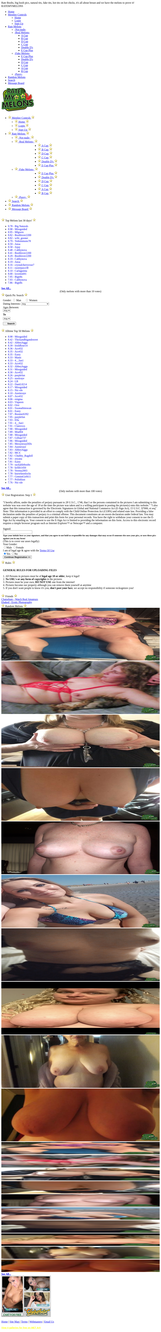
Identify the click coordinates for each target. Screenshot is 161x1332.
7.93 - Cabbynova (17, 279)
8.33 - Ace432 (15, 363)
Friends (9, 596)
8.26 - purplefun (16, 375)
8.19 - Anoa (14, 261)
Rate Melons (14, 26)
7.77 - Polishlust (16, 479)
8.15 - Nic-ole (15, 390)
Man (17, 300)
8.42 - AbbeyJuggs (18, 342)
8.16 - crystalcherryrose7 (21, 264)
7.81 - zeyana (15, 458)
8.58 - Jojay (14, 247)
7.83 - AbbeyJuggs (18, 449)
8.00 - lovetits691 (17, 273)
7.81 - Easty (14, 461)
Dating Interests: (12, 303)
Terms (24, 1321)
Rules (8, 562)
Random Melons (16, 77)
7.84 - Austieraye (17, 446)
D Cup (24, 41)
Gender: (7, 300)
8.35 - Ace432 (15, 351)
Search (11, 80)
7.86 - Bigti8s (15, 282)
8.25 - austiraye (16, 378)
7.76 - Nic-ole (15, 482)
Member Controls (17, 14)
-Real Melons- (22, 32)
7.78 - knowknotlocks (19, 473)
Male (8, 547)
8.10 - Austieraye (17, 393)
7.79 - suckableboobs (19, 464)
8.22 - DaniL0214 (17, 384)
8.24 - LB (13, 381)
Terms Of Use (47, 550)
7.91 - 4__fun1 (16, 423)
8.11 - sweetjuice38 (18, 267)
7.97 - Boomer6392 (18, 414)
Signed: (7, 528)
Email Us (49, 1321)
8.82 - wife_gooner (18, 238)
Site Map (15, 1321)
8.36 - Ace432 (15, 348)
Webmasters (35, 1321)
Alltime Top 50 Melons (17, 331)
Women (31, 300)
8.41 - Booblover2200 (19, 253)
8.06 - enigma (15, 399)
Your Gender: (10, 544)
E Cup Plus (27, 50)
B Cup (24, 38)
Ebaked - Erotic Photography (16, 602)
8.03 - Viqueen (15, 402)
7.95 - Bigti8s (15, 276)
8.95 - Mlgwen (16, 232)
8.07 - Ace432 (15, 396)
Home (11, 11)
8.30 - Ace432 (15, 372)
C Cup (24, 44)
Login (18, 20)
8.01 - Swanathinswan (19, 408)
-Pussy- (18, 74)
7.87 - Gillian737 (17, 437)
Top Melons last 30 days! (18, 220)
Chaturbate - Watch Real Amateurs (19, 599)
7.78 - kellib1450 (17, 467)
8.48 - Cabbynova (17, 250)
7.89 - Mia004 (15, 431)
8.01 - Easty (14, 411)
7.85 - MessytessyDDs (20, 443)
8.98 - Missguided (17, 229)
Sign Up (19, 23)
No (15, 553)
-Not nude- (20, 29)
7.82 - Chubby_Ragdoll (20, 455)
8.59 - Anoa (14, 244)
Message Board (16, 83)
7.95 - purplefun (16, 417)
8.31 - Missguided (17, 369)
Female (18, 547)
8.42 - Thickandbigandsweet (23, 339)
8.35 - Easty (14, 354)
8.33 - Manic (14, 357)
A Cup (24, 35)
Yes (7, 553)
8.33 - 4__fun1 (16, 360)
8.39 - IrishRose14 (18, 345)
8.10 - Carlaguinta (17, 270)
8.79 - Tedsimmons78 (19, 241)
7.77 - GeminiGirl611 (19, 476)
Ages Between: (11, 307)
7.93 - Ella (13, 420)
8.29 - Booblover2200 (19, 256)
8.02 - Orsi (13, 405)
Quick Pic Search (14, 295)
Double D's (27, 47)
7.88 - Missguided (17, 434)
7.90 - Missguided (17, 429)
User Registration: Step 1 (18, 495)
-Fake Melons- (22, 53)
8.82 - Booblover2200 (19, 235)
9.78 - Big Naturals (18, 226)
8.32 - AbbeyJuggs (18, 366)
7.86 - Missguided (17, 440)
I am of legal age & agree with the (28, 550)
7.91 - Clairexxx (16, 426)
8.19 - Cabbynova (17, 259)
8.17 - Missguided (17, 387)
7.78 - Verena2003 (17, 470)
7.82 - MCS (14, 452)
